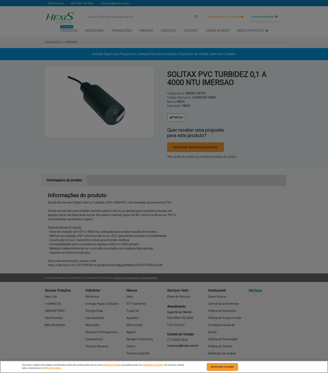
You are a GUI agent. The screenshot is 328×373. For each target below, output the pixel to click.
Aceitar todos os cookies (222, 367)
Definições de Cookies (153, 365)
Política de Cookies (112, 365)
